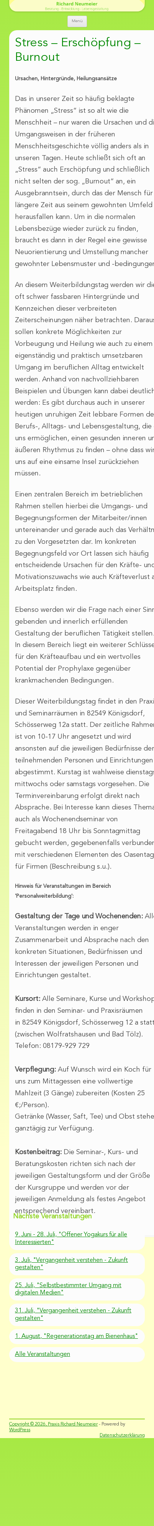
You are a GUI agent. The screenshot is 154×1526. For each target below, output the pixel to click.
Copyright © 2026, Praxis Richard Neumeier (53, 1424)
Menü (77, 21)
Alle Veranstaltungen (42, 1354)
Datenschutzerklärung (122, 1435)
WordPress (19, 1430)
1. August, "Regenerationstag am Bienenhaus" (76, 1336)
